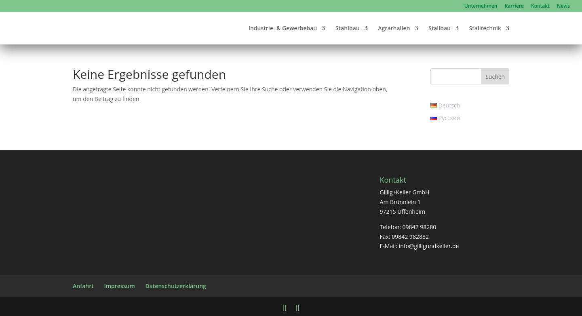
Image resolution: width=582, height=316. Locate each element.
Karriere (514, 6)
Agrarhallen (394, 28)
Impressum (119, 286)
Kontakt (540, 6)
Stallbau (439, 28)
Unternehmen (481, 6)
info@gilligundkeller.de (429, 246)
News (563, 6)
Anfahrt (83, 286)
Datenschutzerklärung (175, 286)
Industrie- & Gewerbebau (283, 28)
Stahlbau (347, 28)
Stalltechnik (485, 28)
